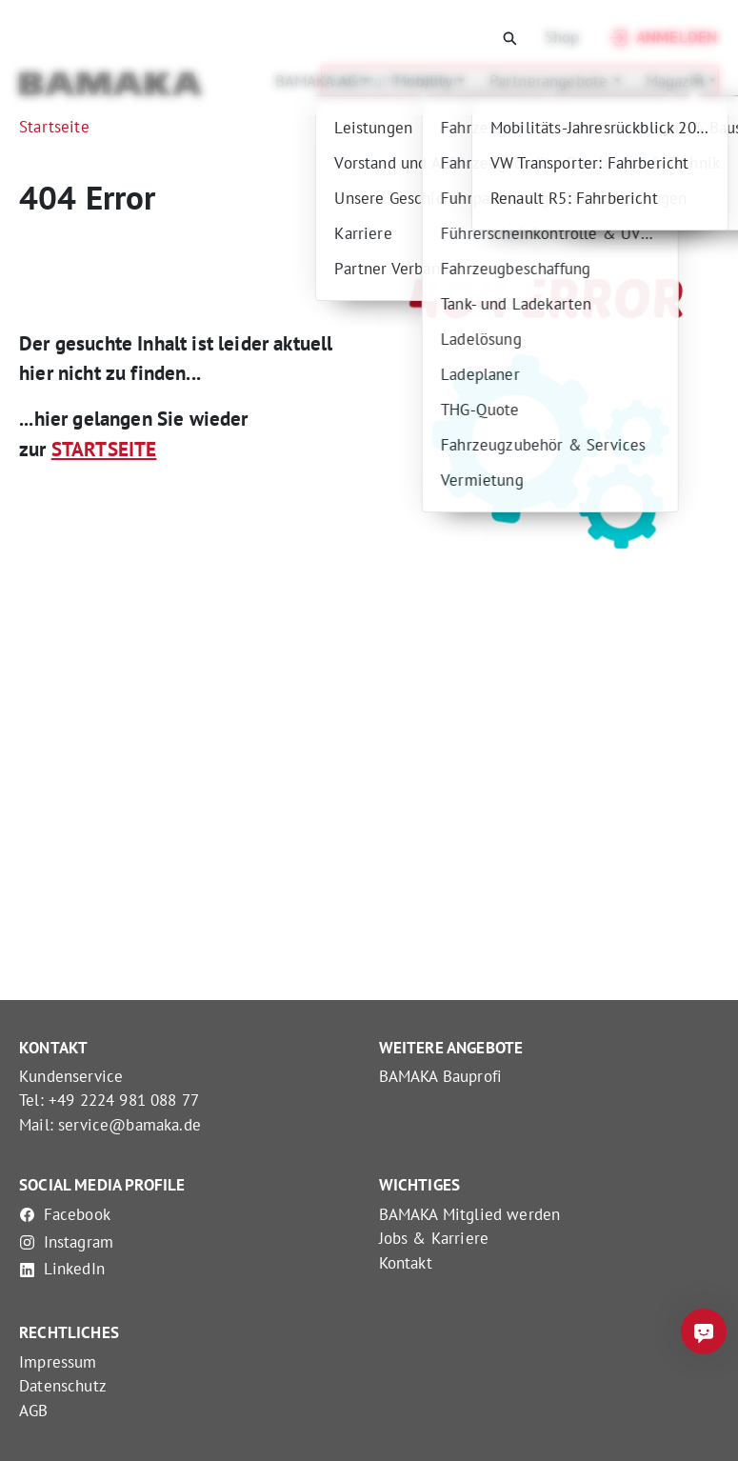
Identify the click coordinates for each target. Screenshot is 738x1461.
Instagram (66, 1241)
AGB (34, 1410)
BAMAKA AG (309, 80)
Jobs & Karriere (434, 1238)
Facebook (64, 1214)
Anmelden (661, 38)
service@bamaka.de (129, 1124)
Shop (562, 37)
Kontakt (405, 1262)
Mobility (416, 80)
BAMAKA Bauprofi (441, 1076)
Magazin (667, 80)
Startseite (54, 126)
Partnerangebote (542, 80)
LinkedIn (62, 1268)
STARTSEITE (104, 448)
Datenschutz (63, 1385)
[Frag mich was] (704, 1331)
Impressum (58, 1361)
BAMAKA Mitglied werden (470, 1214)
